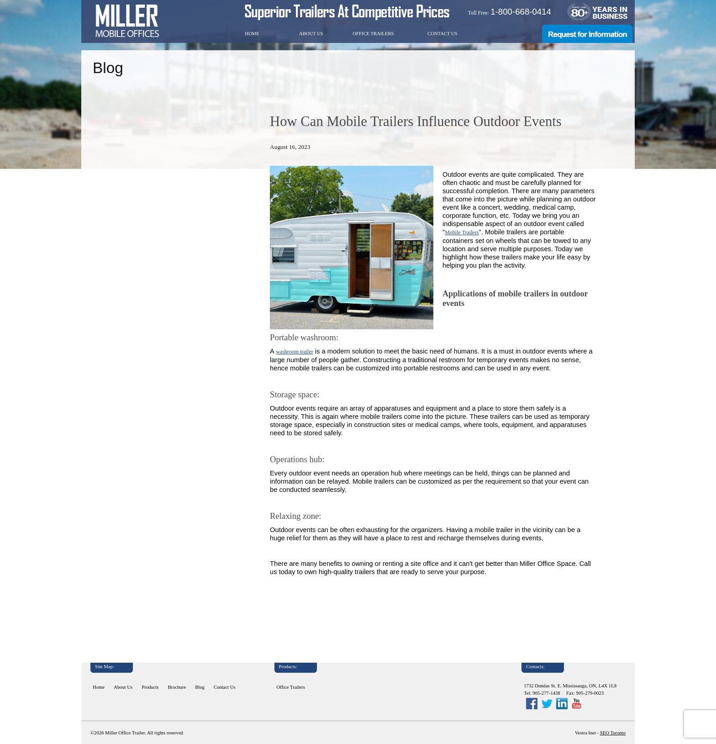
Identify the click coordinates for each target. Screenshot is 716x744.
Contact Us (442, 33)
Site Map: (104, 666)
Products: (288, 666)
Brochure (177, 687)
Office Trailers (373, 33)
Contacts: (535, 666)
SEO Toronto (613, 732)
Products (150, 687)
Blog (200, 687)
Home (252, 33)
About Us (311, 33)
